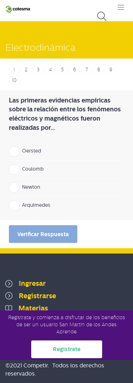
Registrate (67, 349)
